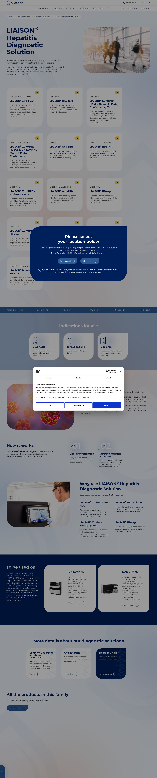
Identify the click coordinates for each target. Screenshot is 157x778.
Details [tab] (78, 378)
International (65, 261)
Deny (50, 405)
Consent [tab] (48, 378)
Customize (79, 405)
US (84, 261)
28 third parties (51, 397)
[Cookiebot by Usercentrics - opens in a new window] (107, 371)
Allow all (107, 405)
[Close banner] (120, 371)
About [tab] (108, 378)
